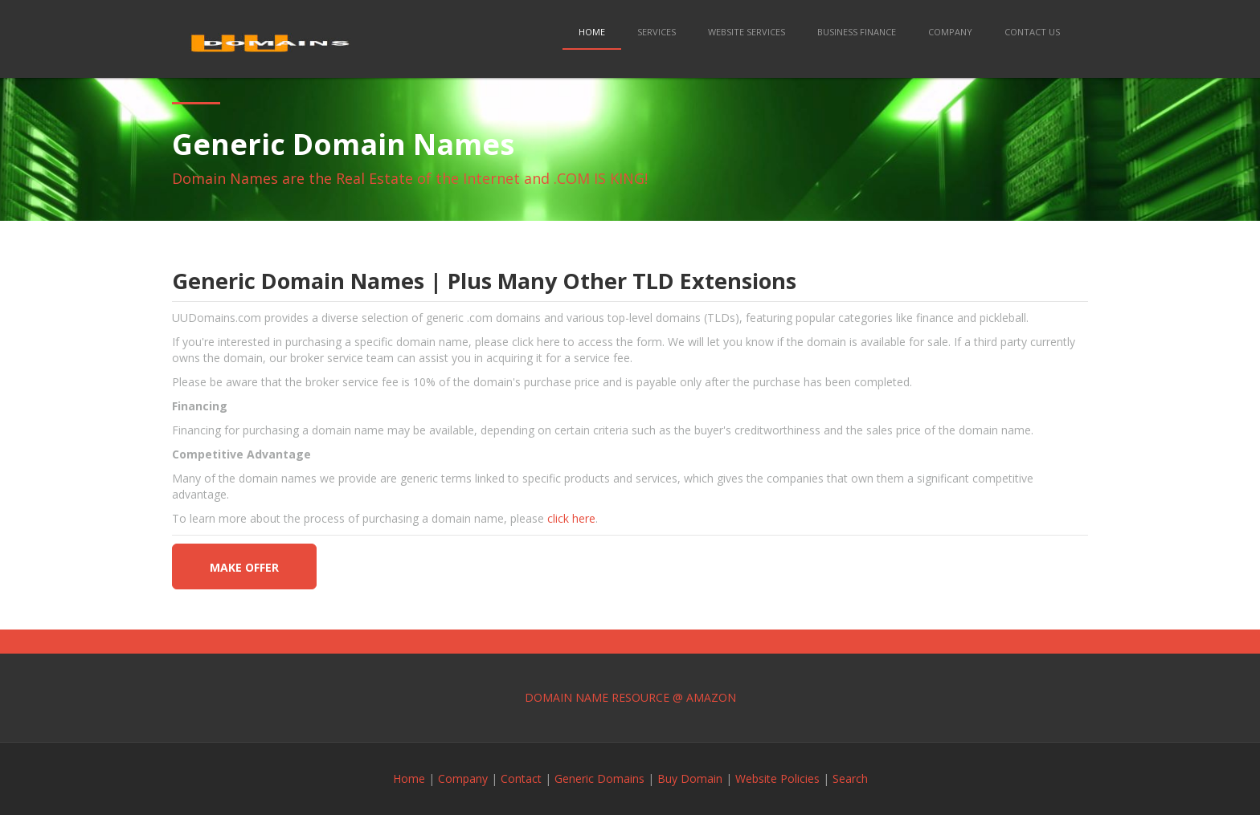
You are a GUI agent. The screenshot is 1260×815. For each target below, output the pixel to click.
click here (571, 518)
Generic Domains (599, 778)
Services (656, 32)
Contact (521, 778)
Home (592, 32)
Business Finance (856, 32)
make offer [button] (244, 567)
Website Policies (777, 778)
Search (850, 778)
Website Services (746, 32)
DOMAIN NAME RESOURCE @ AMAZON (630, 697)
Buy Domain (689, 778)
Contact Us (1032, 32)
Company (950, 32)
